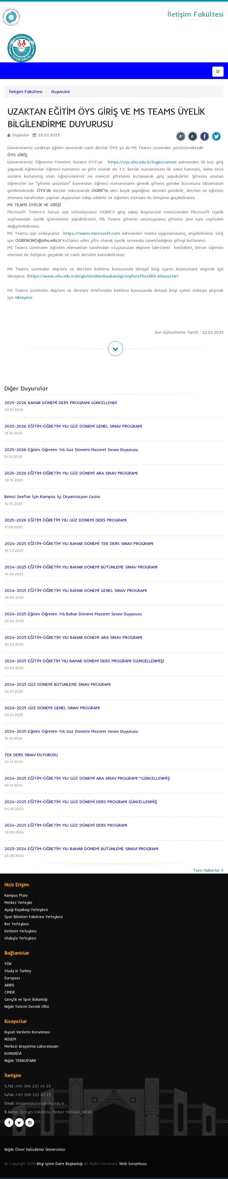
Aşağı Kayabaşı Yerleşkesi (26, 909)
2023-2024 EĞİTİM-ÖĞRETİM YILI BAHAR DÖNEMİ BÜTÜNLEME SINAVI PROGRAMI (81, 848)
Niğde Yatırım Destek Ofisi (26, 1006)
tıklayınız (23, 297)
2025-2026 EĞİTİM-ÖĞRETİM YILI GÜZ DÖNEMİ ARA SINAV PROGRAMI (70, 473)
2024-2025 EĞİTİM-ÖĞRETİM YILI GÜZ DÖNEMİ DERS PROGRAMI (65, 825)
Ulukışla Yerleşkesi (20, 938)
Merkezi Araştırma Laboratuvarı (31, 1046)
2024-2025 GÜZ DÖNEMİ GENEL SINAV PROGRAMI (52, 707)
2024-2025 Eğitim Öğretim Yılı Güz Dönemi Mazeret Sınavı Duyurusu (71, 731)
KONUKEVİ (12, 1053)
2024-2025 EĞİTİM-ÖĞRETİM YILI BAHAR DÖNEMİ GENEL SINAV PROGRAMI (75, 590)
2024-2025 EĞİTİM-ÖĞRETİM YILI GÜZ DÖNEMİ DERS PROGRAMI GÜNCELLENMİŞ (80, 801)
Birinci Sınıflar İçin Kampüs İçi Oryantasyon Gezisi (52, 496)
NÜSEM (10, 1039)
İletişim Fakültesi (25, 91)
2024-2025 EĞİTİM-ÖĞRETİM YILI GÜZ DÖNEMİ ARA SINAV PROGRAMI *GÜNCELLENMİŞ (87, 778)
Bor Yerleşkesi (16, 923)
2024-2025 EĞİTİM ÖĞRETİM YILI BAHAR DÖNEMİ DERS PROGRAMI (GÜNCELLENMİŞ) (84, 660)
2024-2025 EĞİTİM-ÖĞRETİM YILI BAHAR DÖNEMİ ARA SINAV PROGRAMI (73, 637)
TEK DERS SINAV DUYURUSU (31, 754)
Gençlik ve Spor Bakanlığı (26, 999)
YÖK (8, 963)
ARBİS (9, 985)
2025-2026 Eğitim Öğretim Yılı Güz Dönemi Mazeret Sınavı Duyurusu (71, 449)
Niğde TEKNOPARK (20, 1060)
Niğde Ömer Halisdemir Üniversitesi (34, 1149)
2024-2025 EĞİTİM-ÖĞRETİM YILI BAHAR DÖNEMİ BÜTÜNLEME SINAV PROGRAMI (80, 567)
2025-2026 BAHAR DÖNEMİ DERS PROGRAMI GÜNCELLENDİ (60, 402)
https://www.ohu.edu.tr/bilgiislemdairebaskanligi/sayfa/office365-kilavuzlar (102, 276)
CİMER (9, 992)
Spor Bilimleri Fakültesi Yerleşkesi (33, 916)
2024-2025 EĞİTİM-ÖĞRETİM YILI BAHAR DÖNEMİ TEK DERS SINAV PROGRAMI (78, 543)
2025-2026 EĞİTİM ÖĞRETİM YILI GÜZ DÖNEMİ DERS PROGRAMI (65, 520)
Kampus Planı (16, 895)
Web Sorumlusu (133, 1163)
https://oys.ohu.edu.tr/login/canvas (142, 162)
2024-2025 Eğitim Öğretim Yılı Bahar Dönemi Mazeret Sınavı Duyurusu (73, 614)
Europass (12, 977)
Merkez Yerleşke (18, 902)
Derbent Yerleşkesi (20, 931)
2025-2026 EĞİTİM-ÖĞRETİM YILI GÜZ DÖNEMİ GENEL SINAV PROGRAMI (73, 426)
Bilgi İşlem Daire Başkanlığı (60, 1163)
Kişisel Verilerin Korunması (27, 1032)
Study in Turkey (17, 970)
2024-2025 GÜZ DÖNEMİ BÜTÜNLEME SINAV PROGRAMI (57, 684)
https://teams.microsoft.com (91, 233)
